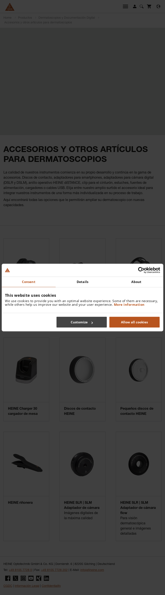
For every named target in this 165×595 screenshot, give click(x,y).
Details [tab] (82, 282)
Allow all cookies (134, 322)
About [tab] (136, 282)
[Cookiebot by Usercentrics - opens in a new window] (141, 270)
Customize (82, 322)
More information (129, 304)
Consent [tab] (28, 282)
